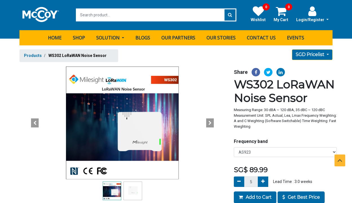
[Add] (263, 181)
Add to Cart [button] (255, 197)
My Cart (283, 14)
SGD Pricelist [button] (310, 54)
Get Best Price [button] (301, 197)
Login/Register (312, 14)
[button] (34, 122)
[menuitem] (55, 37)
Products (33, 55)
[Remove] (239, 181)
